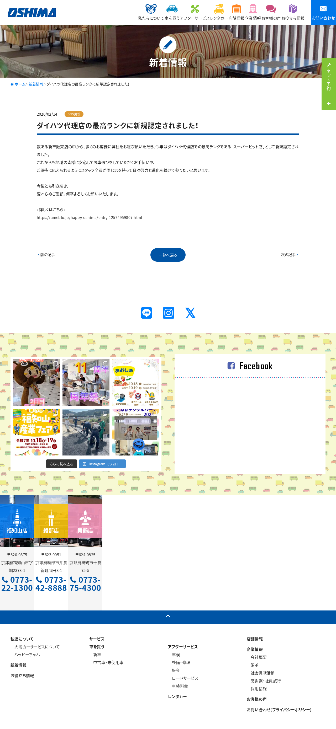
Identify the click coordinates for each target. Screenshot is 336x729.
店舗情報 (216, 12)
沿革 (253, 653)
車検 (174, 642)
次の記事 (289, 255)
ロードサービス (183, 666)
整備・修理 (179, 650)
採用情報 (257, 676)
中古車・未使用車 (106, 650)
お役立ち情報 (290, 12)
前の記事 (47, 255)
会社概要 (257, 645)
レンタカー (193, 12)
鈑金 (174, 658)
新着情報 (18, 653)
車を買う (136, 12)
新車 (95, 642)
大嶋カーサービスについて (35, 634)
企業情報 (239, 12)
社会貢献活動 (261, 660)
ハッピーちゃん (25, 642)
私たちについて (109, 12)
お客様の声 (263, 12)
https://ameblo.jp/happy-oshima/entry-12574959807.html (91, 217)
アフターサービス (164, 12)
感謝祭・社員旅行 (264, 668)
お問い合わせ (323, 13)
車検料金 (178, 674)
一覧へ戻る (168, 255)
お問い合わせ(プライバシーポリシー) (279, 697)
